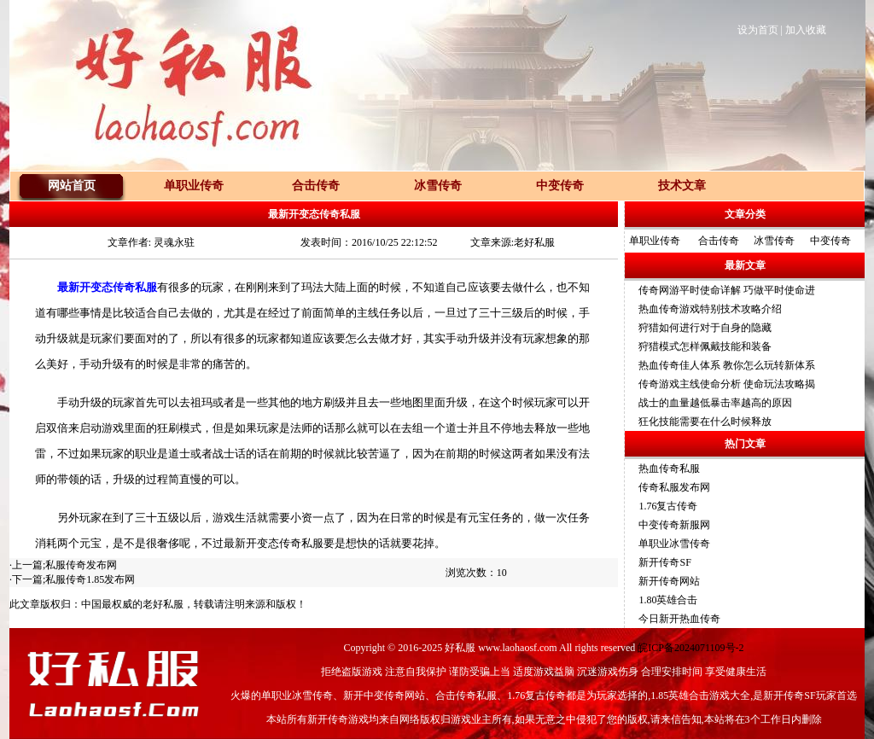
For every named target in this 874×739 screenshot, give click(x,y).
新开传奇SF (664, 562)
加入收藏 (805, 30)
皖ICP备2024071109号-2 (690, 648)
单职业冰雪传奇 (674, 544)
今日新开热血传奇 (679, 619)
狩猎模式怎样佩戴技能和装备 (705, 346)
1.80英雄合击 (667, 600)
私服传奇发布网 (81, 565)
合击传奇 (718, 241)
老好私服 (163, 604)
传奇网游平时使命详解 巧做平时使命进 (726, 290)
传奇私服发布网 (674, 487)
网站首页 (72, 185)
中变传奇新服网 (674, 525)
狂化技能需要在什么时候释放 (705, 422)
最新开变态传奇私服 (107, 287)
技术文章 (682, 185)
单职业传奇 (654, 241)
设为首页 (757, 30)
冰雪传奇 (774, 241)
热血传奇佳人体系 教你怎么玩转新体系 (726, 365)
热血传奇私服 (669, 468)
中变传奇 (830, 241)
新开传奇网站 (669, 581)
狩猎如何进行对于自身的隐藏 (705, 328)
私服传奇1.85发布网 (90, 579)
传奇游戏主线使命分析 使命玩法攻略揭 (726, 384)
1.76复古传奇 (667, 506)
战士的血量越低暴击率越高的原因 (715, 403)
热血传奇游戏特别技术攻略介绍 (710, 309)
